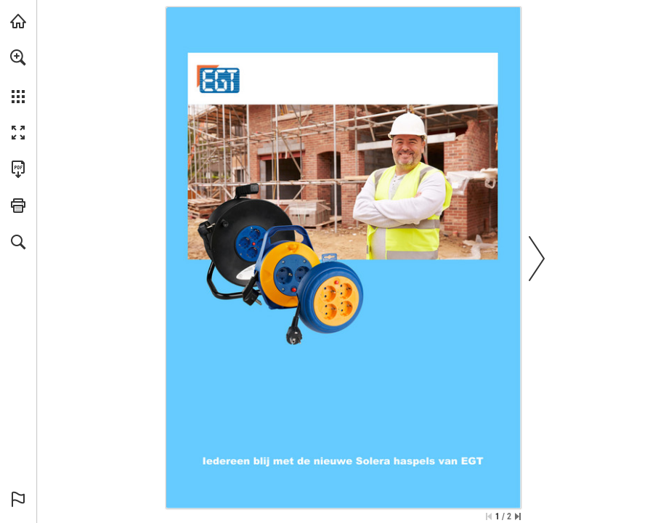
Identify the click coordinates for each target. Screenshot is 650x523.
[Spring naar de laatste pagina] (518, 516)
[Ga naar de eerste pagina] (489, 516)
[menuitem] (18, 76)
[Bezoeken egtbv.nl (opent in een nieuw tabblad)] (18, 21)
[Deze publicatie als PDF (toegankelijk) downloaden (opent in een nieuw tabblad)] (18, 169)
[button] (18, 57)
